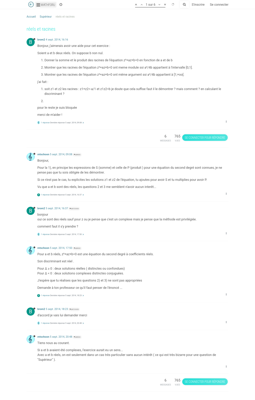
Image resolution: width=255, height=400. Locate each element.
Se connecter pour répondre (205, 137)
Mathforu (45, 5)
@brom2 (77, 154)
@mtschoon (74, 208)
